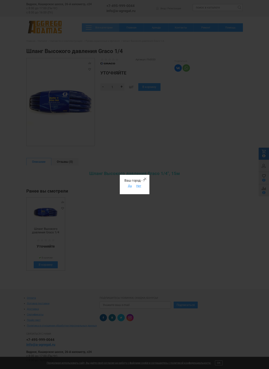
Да (130, 186)
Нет (138, 186)
